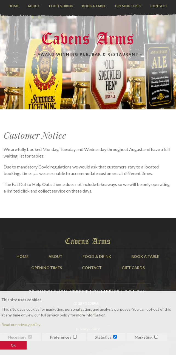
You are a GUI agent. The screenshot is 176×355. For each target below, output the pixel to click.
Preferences (60, 337)
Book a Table (94, 6)
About (34, 6)
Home (13, 6)
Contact (159, 6)
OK (13, 345)
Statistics (103, 337)
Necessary (17, 337)
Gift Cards (133, 267)
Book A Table (145, 256)
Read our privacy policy (20, 324)
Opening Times (128, 6)
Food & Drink (61, 6)
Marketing (143, 337)
